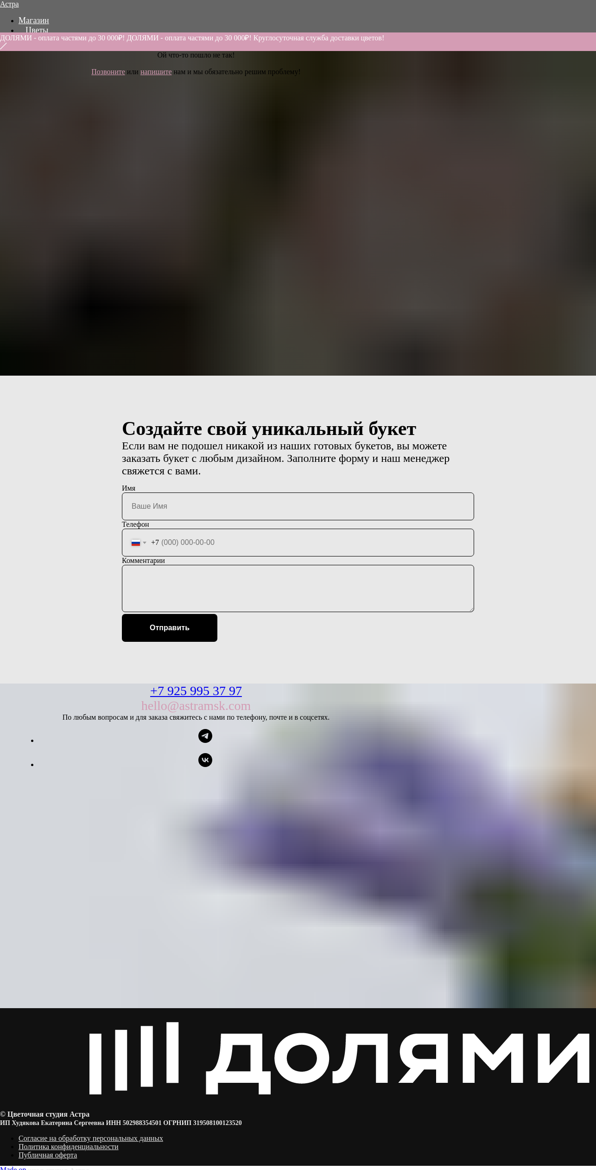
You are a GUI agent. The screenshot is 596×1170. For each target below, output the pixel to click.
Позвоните (108, 72)
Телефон (135, 524)
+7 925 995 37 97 (196, 691)
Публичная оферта (48, 1155)
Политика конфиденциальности (69, 1147)
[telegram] (205, 740)
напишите (156, 72)
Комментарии (143, 560)
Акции (37, 49)
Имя (128, 488)
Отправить (170, 628)
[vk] (205, 764)
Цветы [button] (36, 30)
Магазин (34, 20)
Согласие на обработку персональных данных (91, 1138)
